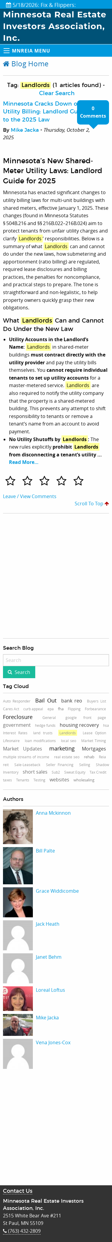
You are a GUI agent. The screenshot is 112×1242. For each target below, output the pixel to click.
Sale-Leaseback (27, 764)
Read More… (24, 462)
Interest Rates (15, 732)
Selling (84, 764)
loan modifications (40, 740)
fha (61, 708)
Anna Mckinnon (53, 813)
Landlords (67, 732)
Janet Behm (49, 957)
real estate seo (66, 756)
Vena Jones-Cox (53, 1042)
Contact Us (17, 1191)
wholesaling (83, 780)
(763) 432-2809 (22, 1231)
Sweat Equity (74, 772)
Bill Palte (45, 850)
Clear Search (57, 93)
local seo (68, 740)
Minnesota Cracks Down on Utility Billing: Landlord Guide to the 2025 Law (44, 112)
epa (50, 708)
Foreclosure (18, 716)
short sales (35, 771)
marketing (62, 748)
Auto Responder (16, 701)
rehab (89, 756)
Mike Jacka (25, 130)
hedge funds (45, 725)
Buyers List (96, 701)
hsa (106, 725)
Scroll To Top (92, 503)
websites (59, 779)
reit (6, 764)
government (17, 725)
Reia (102, 756)
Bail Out (45, 700)
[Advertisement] (46, 575)
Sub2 (56, 772)
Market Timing (93, 740)
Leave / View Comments (29, 496)
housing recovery (79, 725)
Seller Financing (60, 764)
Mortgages (94, 748)
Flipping (74, 708)
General (49, 717)
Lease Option (94, 732)
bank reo (71, 700)
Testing (39, 779)
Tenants (22, 779)
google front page (85, 717)
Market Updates (22, 748)
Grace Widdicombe (57, 891)
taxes (7, 779)
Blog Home (25, 63)
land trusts (42, 732)
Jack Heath (47, 924)
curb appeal (33, 708)
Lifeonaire (11, 740)
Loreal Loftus (50, 990)
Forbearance (95, 708)
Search (22, 672)
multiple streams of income (26, 756)
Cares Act (11, 708)
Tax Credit (98, 772)
